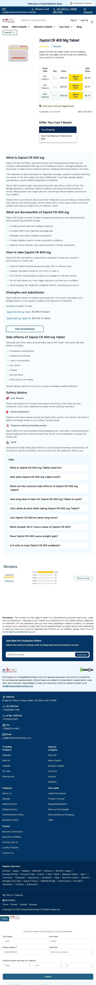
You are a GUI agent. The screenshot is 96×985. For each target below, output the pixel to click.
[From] (47, 965)
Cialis (56, 878)
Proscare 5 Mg (27, 874)
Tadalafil (6, 766)
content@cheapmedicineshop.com (19, 632)
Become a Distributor (12, 831)
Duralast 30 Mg (9, 874)
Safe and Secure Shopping (61, 814)
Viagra (16, 871)
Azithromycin (64, 881)
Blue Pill (6, 760)
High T (83, 874)
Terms (5, 904)
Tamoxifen (20, 878)
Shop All (52, 755)
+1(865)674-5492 (10, 728)
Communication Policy (13, 814)
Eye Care (52, 771)
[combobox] (44, 20)
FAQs (50, 820)
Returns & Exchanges (58, 809)
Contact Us (8, 853)
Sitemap (33, 904)
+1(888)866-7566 (11, 710)
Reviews (10, 567)
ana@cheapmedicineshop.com (17, 686)
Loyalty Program (10, 847)
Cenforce (48, 871)
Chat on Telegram (14, 895)
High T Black (53, 874)
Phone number (10, 947)
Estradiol (78, 881)
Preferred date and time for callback (19, 961)
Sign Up (84, 20)
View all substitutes (25, 329)
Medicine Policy (9, 804)
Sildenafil (6, 755)
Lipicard (84, 878)
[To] (78, 965)
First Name (7, 936)
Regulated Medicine (57, 804)
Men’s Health (54, 760)
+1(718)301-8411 (10, 719)
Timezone (53, 947)
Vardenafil (47, 878)
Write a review (83, 578)
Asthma (52, 776)
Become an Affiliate (11, 837)
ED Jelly (6, 771)
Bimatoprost (8, 776)
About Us (7, 793)
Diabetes (52, 782)
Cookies (23, 904)
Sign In (74, 20)
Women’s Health (56, 766)
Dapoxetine (33, 878)
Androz (40, 874)
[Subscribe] (82, 654)
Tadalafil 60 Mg (47, 881)
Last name (53, 936)
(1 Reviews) (9, 581)
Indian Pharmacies (57, 793)
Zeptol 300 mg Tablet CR (19, 318)
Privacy (14, 904)
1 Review (56, 46)
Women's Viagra (63, 871)
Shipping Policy (9, 809)
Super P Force (31, 881)
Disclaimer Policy (10, 820)
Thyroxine (7, 878)
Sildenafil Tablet (70, 874)
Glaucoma (31, 884)
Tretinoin (19, 884)
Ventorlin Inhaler (70, 878)
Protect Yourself (56, 798)
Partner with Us (10, 842)
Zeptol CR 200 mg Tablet (19, 312)
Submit (48, 977)
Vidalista (25, 871)
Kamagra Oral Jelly (11, 881)
